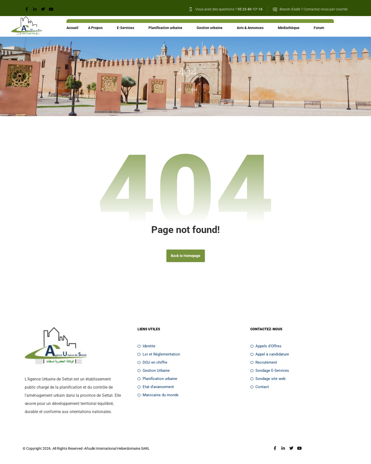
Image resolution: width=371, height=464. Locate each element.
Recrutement (263, 363)
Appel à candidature (269, 355)
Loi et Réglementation (159, 355)
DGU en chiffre (152, 363)
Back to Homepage (185, 256)
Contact (259, 388)
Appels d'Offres (265, 347)
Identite (146, 347)
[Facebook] (27, 9)
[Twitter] (43, 9)
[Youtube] (51, 9)
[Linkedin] (35, 9)
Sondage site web (267, 379)
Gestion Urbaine (154, 371)
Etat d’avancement (156, 388)
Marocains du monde (158, 396)
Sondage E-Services (269, 371)
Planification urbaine (157, 379)
